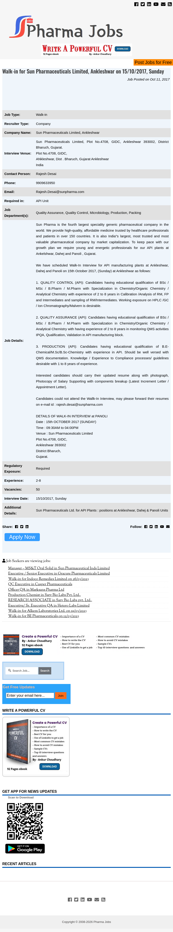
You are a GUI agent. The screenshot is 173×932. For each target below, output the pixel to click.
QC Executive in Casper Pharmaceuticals (40, 584)
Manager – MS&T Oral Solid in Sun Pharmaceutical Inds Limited (59, 568)
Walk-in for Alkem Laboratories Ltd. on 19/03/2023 (47, 610)
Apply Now (22, 537)
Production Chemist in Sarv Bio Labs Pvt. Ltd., (44, 595)
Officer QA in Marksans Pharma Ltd (36, 589)
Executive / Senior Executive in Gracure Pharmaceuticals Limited (59, 573)
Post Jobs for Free (153, 62)
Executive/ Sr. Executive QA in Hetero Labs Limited (48, 605)
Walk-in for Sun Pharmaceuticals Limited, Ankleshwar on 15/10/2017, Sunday (83, 71)
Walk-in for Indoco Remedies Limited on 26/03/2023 (48, 579)
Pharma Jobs (102, 922)
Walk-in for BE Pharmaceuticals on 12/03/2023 (43, 616)
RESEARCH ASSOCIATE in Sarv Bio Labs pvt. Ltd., (50, 600)
